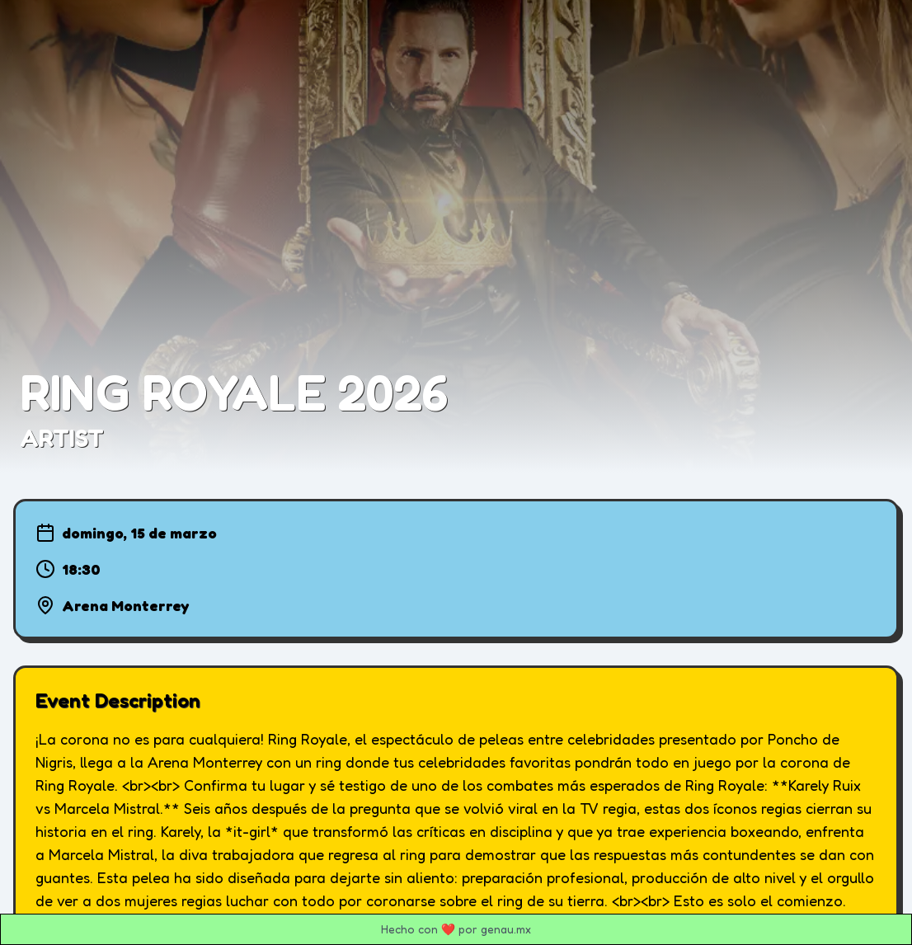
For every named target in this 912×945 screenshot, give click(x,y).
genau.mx (506, 929)
